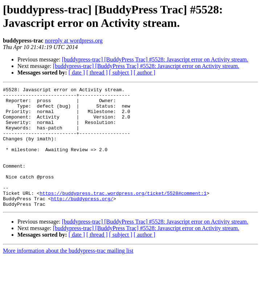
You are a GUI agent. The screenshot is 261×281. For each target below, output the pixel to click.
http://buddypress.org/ (82, 221)
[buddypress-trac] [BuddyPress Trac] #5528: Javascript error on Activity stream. (155, 59)
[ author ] (145, 72)
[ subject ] (120, 72)
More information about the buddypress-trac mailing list (68, 275)
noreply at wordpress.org (74, 40)
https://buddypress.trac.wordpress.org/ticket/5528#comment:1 (123, 215)
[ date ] (77, 72)
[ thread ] (97, 72)
